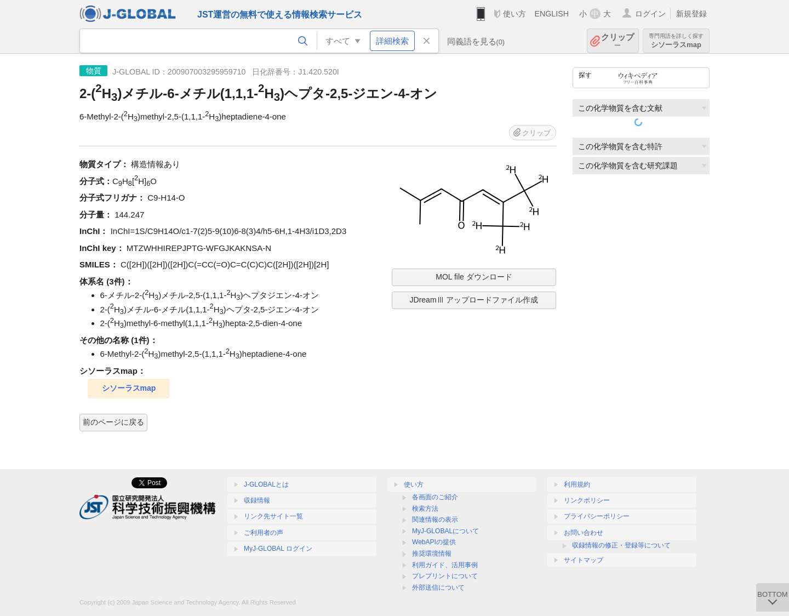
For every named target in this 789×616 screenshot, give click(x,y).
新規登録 (691, 13)
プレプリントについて (445, 576)
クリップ (617, 40)
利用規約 (577, 484)
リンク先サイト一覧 (273, 516)
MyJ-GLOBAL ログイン (278, 548)
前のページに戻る (113, 422)
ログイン (650, 13)
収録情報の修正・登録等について (621, 545)
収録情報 (257, 500)
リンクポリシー (587, 500)
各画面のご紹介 (435, 497)
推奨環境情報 (431, 553)
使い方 (514, 13)
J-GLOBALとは (266, 484)
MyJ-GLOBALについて (445, 531)
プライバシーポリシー (597, 516)
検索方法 (425, 508)
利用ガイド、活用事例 (445, 565)
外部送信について (438, 587)
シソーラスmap (676, 41)
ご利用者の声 (263, 533)
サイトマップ (583, 560)
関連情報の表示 (435, 519)
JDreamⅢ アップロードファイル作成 (474, 299)
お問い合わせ (583, 533)
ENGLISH (551, 13)
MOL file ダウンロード (474, 276)
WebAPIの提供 (434, 542)
